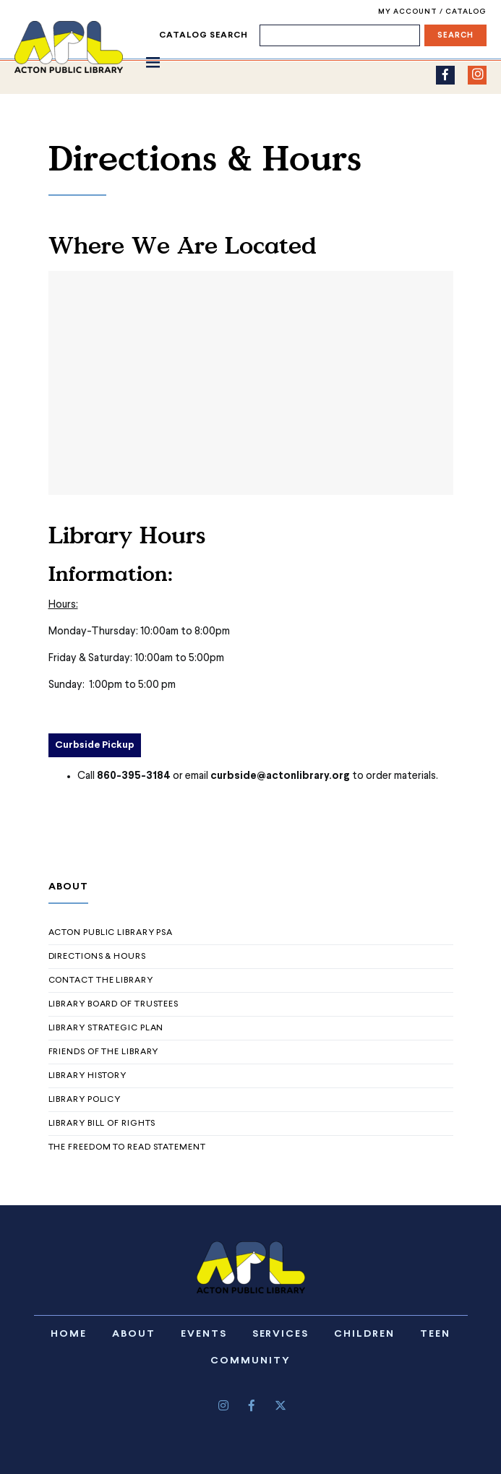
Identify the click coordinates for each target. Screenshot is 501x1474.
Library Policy (84, 1099)
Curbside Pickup (94, 745)
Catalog (465, 12)
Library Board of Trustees (113, 1004)
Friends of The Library (103, 1052)
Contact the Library (100, 980)
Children (364, 1334)
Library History (87, 1076)
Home (69, 1334)
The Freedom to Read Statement (127, 1147)
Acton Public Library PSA (111, 932)
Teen (435, 1334)
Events (204, 1334)
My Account (409, 12)
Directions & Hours (97, 956)
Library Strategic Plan (106, 1028)
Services (280, 1334)
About (133, 1334)
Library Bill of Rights (102, 1123)
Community (250, 1361)
